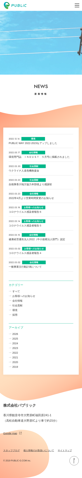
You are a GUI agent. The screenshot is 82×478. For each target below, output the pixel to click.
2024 (15, 343)
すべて (16, 291)
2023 (15, 348)
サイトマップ (65, 450)
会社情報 (17, 300)
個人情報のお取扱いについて (38, 450)
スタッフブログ (11, 450)
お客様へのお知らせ (23, 296)
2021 (15, 357)
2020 (15, 362)
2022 (15, 352)
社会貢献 (17, 305)
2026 (15, 334)
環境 (14, 310)
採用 (14, 314)
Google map (12, 433)
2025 (15, 338)
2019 (15, 366)
